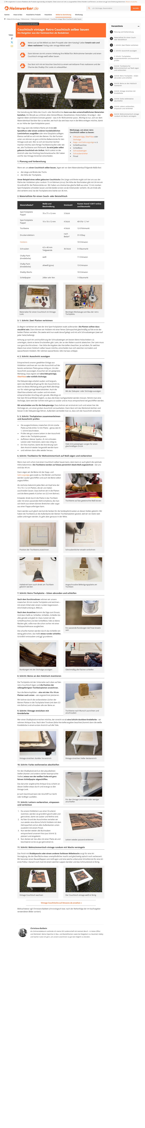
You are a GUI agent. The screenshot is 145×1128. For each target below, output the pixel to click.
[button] (128, 1078)
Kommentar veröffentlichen (73, 1008)
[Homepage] (4, 19)
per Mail (33, 1103)
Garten (7, 15)
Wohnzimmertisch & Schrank (40, 19)
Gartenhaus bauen (96, 1090)
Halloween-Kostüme (124, 1108)
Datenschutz (119, 1123)
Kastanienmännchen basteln (127, 1098)
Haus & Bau (17, 15)
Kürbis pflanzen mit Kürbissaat (101, 1108)
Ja (36, 965)
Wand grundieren (69, 1106)
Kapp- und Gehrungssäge (83, 142)
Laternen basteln (123, 1103)
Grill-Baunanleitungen (98, 1095)
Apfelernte (93, 1103)
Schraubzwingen (80, 150)
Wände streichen (69, 1092)
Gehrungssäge (23, 475)
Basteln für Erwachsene (125, 1092)
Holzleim (23, 242)
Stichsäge (77, 139)
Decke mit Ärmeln (123, 1063)
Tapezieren (67, 1095)
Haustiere (48, 15)
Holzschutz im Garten (97, 1100)
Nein (108, 965)
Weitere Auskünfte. (131, 2)
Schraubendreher (80, 153)
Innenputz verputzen (70, 1108)
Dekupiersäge (79, 136)
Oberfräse (89, 136)
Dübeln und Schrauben (71, 1103)
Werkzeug (79, 15)
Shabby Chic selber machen (127, 1100)
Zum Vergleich (21, 1069)
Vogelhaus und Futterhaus (126, 1090)
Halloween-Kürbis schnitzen (127, 1106)
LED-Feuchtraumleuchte (21, 1063)
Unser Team (101, 1126)
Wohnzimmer (25, 19)
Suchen (136, 8)
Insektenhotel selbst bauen (126, 1095)
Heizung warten (68, 1111)
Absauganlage (55, 1063)
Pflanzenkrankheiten (97, 1098)
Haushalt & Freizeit (33, 15)
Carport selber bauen (97, 1092)
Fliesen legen (67, 1090)
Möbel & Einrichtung (63, 15)
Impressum (131, 1123)
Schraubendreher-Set (89, 1063)
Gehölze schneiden (97, 1106)
